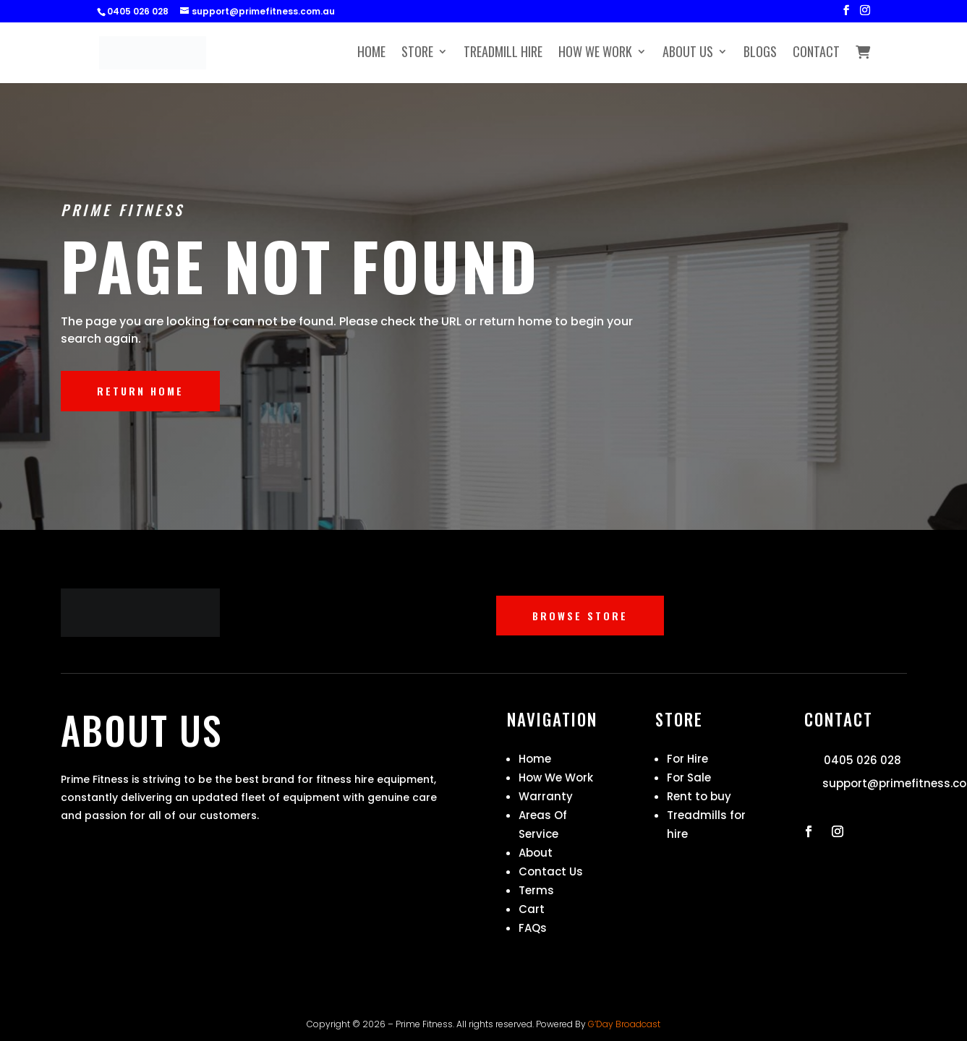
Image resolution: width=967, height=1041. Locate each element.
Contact (816, 53)
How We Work (595, 53)
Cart (532, 909)
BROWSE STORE (580, 615)
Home (371, 53)
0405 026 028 (862, 760)
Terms (536, 890)
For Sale (689, 777)
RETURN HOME (140, 390)
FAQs (533, 927)
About (536, 852)
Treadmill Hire (503, 53)
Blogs (760, 53)
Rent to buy (699, 796)
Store (417, 53)
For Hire (687, 758)
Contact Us (551, 871)
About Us (688, 53)
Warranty (546, 796)
